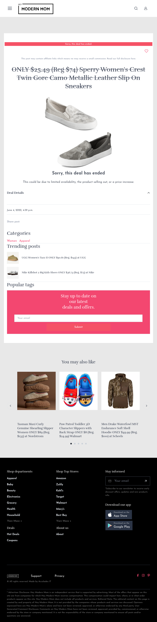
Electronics (13, 496)
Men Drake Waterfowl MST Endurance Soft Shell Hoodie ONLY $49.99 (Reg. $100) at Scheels (119, 430)
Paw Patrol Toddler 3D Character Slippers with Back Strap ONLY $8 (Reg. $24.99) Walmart (76, 430)
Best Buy (61, 515)
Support (36, 576)
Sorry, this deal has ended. (78, 44)
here (132, 59)
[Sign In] (145, 8)
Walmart (61, 503)
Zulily (59, 484)
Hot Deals (13, 534)
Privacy (59, 576)
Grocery (12, 503)
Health (11, 509)
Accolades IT (44, 581)
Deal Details (15, 193)
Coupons (12, 540)
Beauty (11, 490)
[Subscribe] (145, 481)
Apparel (24, 240)
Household (13, 515)
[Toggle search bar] (136, 8)
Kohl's (59, 490)
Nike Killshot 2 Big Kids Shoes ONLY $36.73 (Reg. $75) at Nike (58, 272)
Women (12, 240)
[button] (71, 443)
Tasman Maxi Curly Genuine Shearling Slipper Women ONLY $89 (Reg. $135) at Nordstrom (35, 430)
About (59, 534)
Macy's (60, 509)
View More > (14, 521)
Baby (10, 484)
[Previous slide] (10, 405)
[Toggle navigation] (9, 8)
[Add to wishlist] (146, 51)
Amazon (61, 478)
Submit (78, 327)
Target (60, 496)
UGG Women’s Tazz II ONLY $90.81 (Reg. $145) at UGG (54, 257)
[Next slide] (146, 405)
